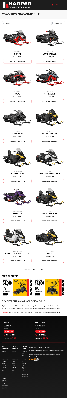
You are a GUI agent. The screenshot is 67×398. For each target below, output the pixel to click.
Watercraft (4, 361)
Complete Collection (4, 388)
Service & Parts (24, 368)
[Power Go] (44, 359)
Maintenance (25, 370)
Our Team (24, 355)
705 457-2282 (40, 335)
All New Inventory (4, 352)
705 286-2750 (9, 335)
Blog (23, 353)
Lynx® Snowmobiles (5, 384)
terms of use (34, 352)
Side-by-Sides (5, 357)
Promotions (24, 363)
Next (42, 269)
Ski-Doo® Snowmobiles (5, 381)
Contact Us (24, 351)
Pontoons (4, 365)
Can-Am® (4, 375)
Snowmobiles (5, 359)
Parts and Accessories (25, 373)
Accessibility (25, 376)
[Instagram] (15, 338)
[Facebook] (12, 338)
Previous (25, 269)
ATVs (3, 355)
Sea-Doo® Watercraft (4, 377)
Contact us (5, 312)
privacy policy (61, 350)
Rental (23, 365)
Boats (3, 363)
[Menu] (62, 5)
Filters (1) (6, 23)
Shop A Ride (39, 356)
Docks (3, 372)
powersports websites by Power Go (52, 354)
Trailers (3, 370)
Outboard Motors (4, 368)
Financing (14, 372)
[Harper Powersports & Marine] (17, 5)
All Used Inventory (14, 352)
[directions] (57, 4)
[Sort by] (58, 23)
